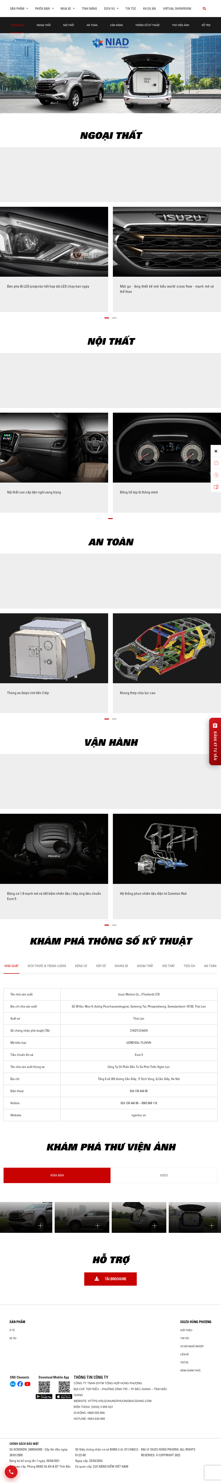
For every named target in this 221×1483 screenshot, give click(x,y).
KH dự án (149, 8)
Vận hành (116, 25)
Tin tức (130, 8)
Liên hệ (184, 1354)
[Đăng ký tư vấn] (215, 741)
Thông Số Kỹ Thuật (147, 25)
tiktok (184, 1362)
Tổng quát (17, 25)
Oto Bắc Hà (110, 1481)
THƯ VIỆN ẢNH (180, 25)
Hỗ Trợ (206, 25)
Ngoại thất (44, 25)
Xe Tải (12, 1338)
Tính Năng (89, 8)
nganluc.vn (139, 1115)
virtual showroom (177, 8)
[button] (106, 317)
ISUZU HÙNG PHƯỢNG (196, 1322)
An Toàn (92, 25)
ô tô (12, 1330)
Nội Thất (68, 25)
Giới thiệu (186, 1330)
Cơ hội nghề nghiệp (192, 1346)
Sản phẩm (17, 1322)
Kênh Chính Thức (190, 1370)
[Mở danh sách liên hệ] (11, 1471)
